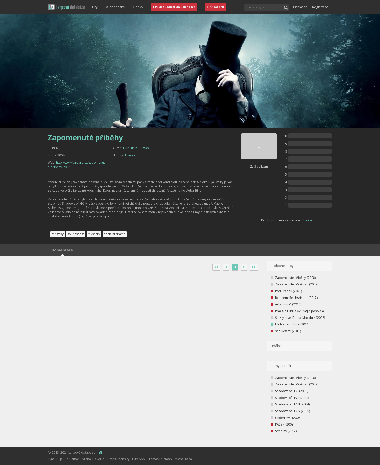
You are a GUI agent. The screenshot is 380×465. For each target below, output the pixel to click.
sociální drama (114, 234)
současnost (75, 234)
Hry (94, 7)
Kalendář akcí (115, 7)
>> (254, 267)
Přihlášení (300, 7)
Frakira (130, 155)
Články (138, 7)
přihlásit (307, 220)
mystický (94, 234)
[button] (66, 7)
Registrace (320, 7)
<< (216, 267)
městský (58, 234)
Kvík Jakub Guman (136, 148)
